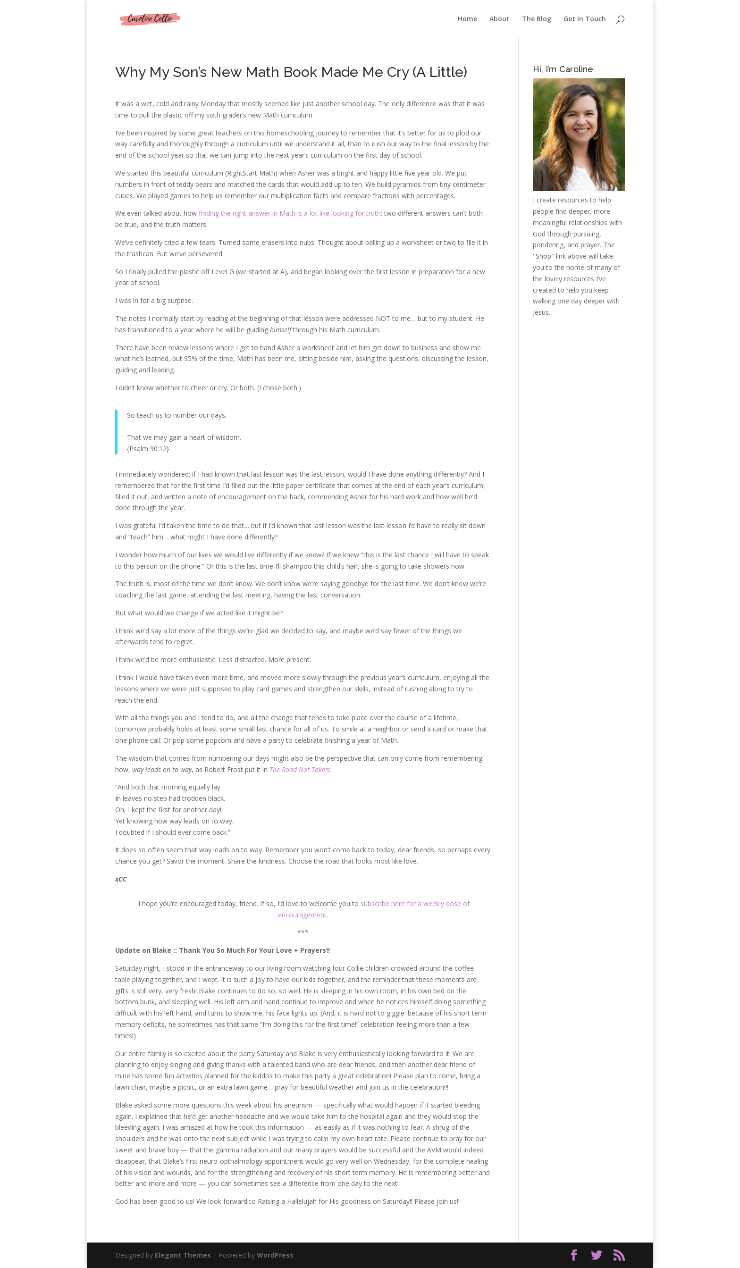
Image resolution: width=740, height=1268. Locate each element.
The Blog (536, 19)
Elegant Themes (183, 1255)
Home (467, 19)
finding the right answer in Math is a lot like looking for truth (290, 213)
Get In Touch (584, 19)
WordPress (275, 1255)
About (499, 19)
